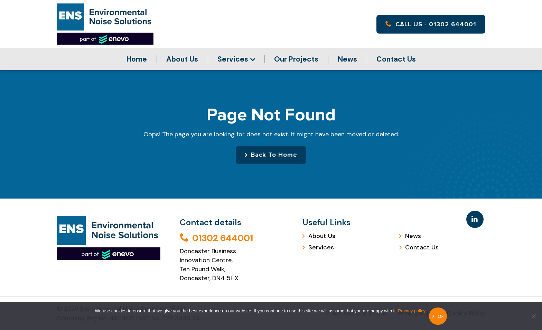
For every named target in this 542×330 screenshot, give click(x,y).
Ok (440, 316)
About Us (182, 59)
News (347, 59)
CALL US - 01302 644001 (430, 24)
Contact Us (396, 59)
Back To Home (274, 155)
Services (232, 59)
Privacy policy (412, 310)
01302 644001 (216, 238)
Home (137, 59)
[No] (533, 321)
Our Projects (296, 59)
